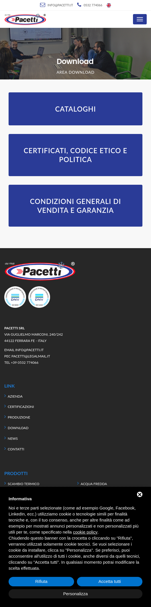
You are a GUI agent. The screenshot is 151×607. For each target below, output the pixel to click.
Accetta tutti (109, 581)
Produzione (19, 417)
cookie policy (85, 532)
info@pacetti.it (60, 5)
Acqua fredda (94, 484)
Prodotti (16, 473)
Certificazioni (21, 406)
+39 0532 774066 (25, 362)
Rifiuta (41, 581)
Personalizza (75, 593)
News (13, 438)
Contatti (16, 449)
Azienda (15, 396)
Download (18, 428)
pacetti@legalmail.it (30, 356)
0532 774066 (93, 5)
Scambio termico (23, 484)
